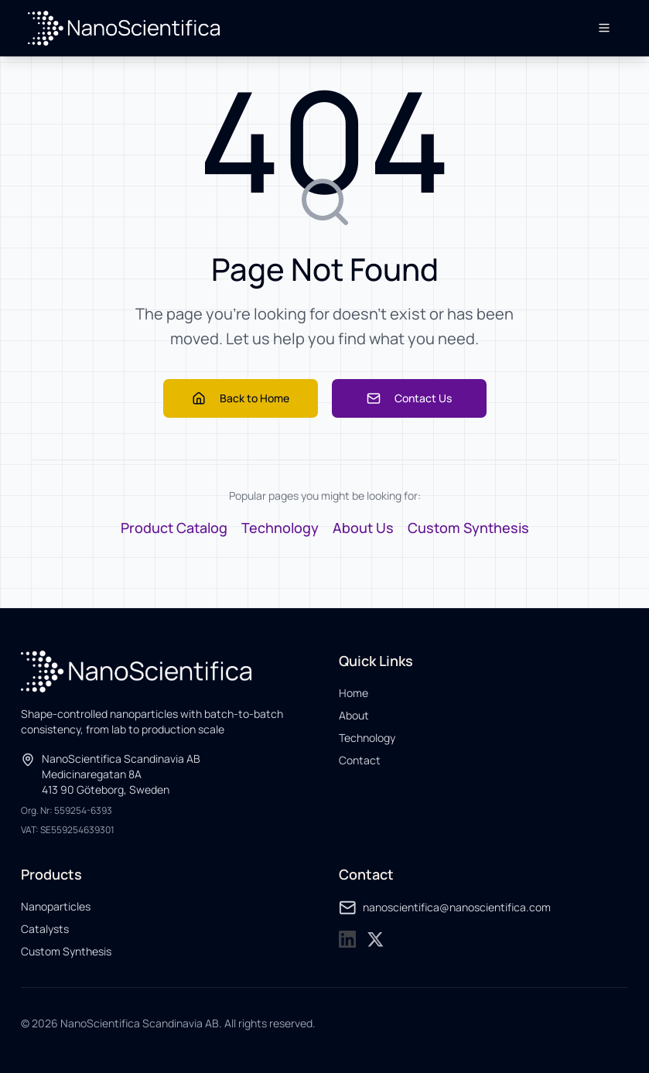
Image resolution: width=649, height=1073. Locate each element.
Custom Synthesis (468, 527)
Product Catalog (174, 527)
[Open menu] (603, 28)
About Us (363, 527)
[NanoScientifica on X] (375, 939)
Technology (280, 527)
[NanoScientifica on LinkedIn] (348, 939)
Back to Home (240, 398)
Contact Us (409, 398)
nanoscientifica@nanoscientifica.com (445, 908)
